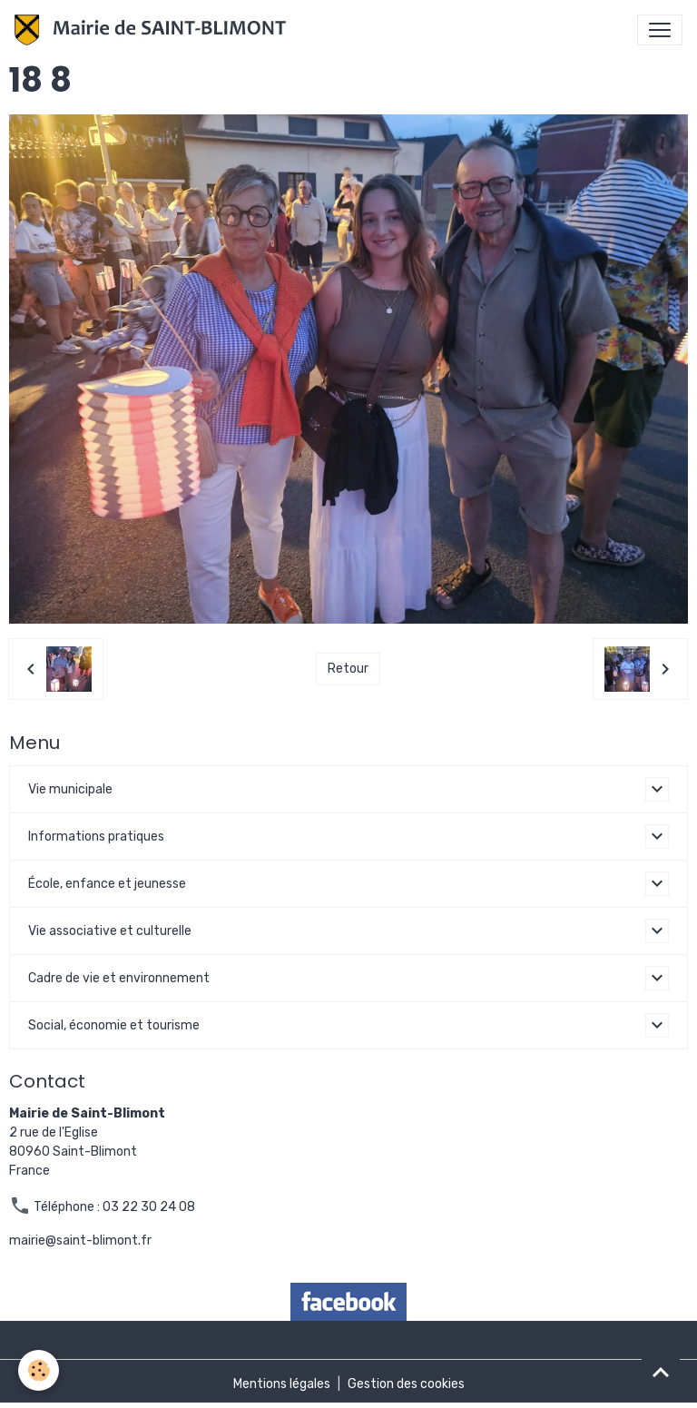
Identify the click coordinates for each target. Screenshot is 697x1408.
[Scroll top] (660, 1371)
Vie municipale (70, 789)
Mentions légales (281, 1384)
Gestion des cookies (406, 1384)
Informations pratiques (96, 836)
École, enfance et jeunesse (107, 883)
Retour (348, 668)
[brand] (154, 30)
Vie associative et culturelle (109, 931)
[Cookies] (38, 1370)
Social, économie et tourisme (114, 1025)
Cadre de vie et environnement (119, 978)
